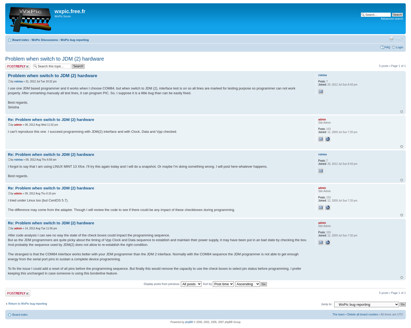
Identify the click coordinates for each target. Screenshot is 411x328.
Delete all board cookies (362, 314)
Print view (391, 38)
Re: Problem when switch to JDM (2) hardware (51, 119)
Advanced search (392, 18)
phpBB (189, 322)
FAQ (387, 47)
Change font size (399, 38)
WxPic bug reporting (75, 39)
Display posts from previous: (173, 283)
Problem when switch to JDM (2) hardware (54, 59)
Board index (20, 39)
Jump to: (326, 304)
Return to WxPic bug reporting (27, 303)
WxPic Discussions (44, 39)
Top (401, 111)
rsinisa (18, 81)
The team (339, 314)
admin (18, 124)
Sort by (218, 283)
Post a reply (17, 66)
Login (399, 47)
